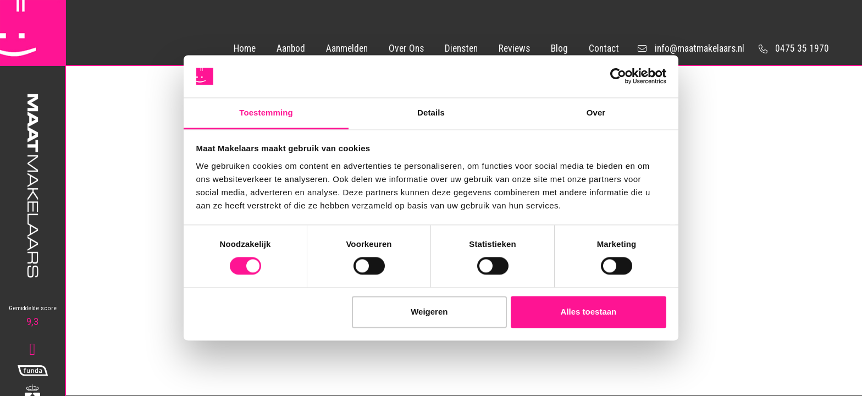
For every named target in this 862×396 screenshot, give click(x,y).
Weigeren (429, 311)
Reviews (514, 48)
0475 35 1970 (792, 48)
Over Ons (406, 48)
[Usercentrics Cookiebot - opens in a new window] (618, 76)
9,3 (33, 316)
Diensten (461, 48)
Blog (559, 48)
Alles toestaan (589, 311)
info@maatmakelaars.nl (691, 48)
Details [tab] (431, 112)
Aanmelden (347, 48)
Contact (604, 48)
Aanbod (291, 48)
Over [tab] (596, 112)
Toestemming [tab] (266, 112)
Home (245, 48)
